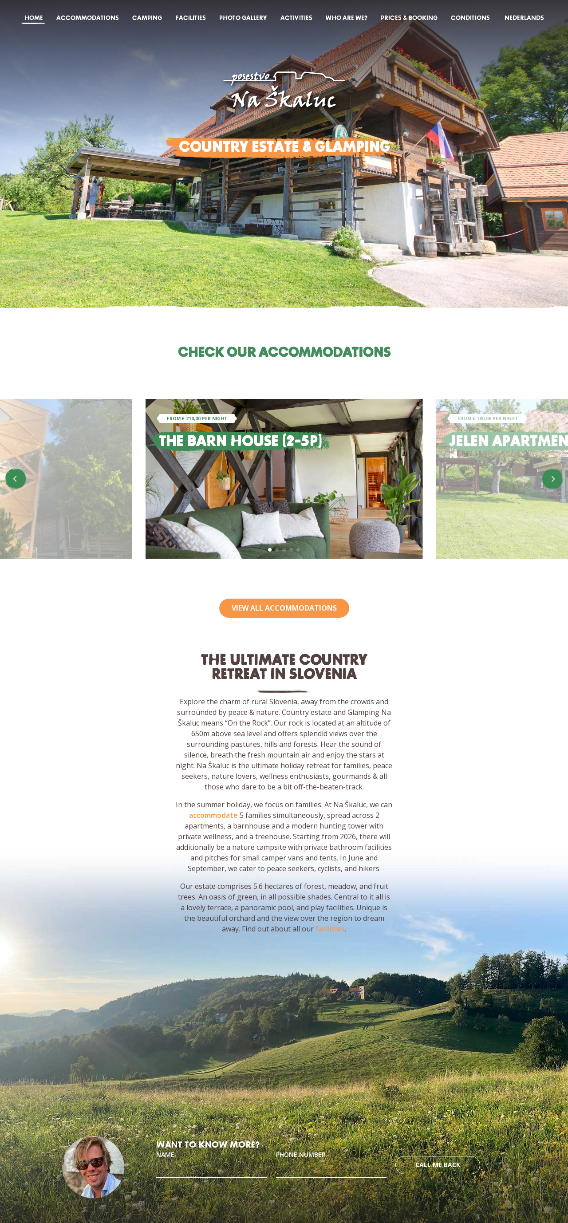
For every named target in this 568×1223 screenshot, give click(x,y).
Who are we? (346, 18)
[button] (270, 550)
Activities (296, 18)
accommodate (213, 815)
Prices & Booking (409, 18)
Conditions (470, 18)
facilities (330, 929)
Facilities (190, 18)
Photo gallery (243, 18)
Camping (147, 18)
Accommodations (87, 18)
